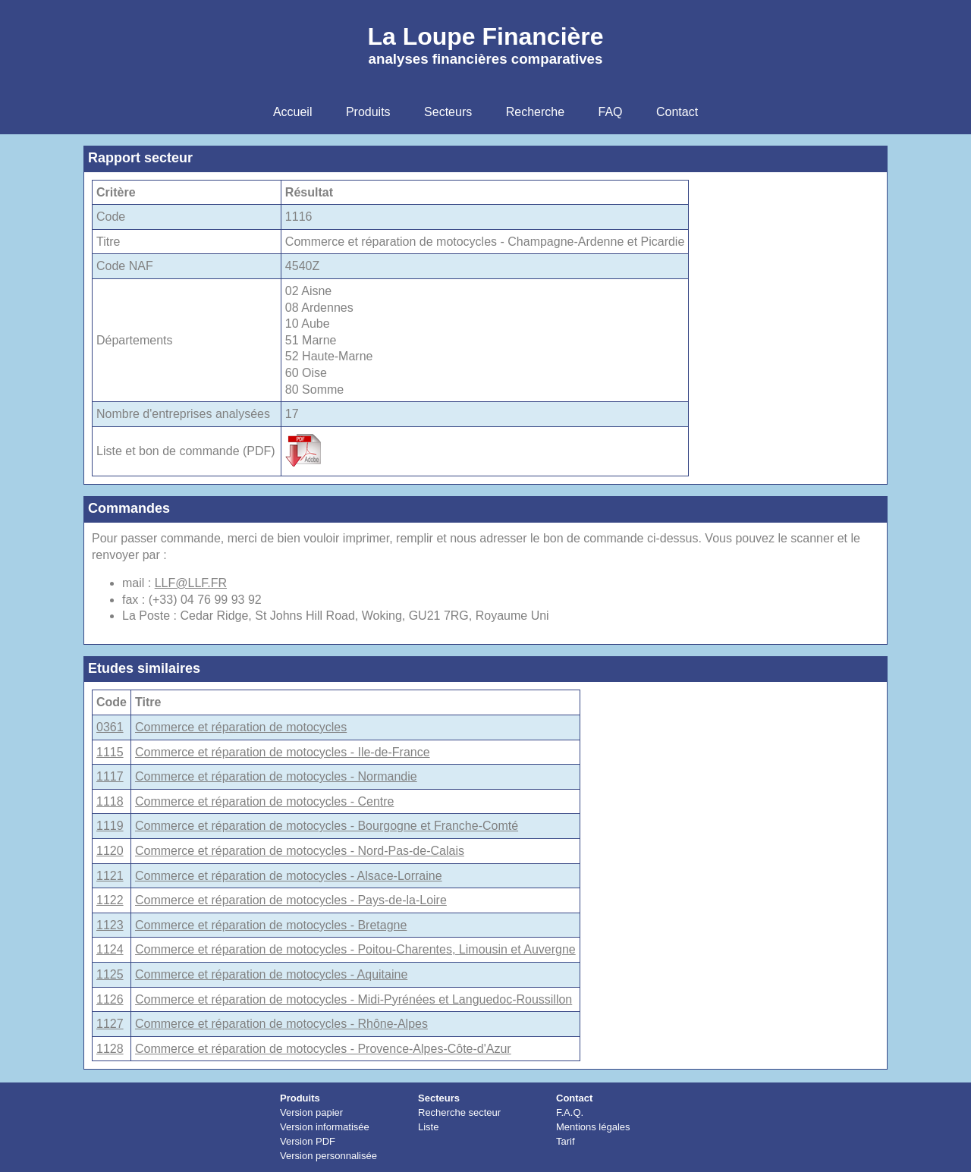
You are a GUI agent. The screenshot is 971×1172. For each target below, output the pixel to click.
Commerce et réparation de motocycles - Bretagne (271, 925)
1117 (110, 776)
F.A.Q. (569, 1112)
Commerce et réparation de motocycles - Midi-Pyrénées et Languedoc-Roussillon (353, 999)
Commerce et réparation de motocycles (241, 727)
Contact (574, 1098)
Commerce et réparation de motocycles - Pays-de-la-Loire (291, 900)
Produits (300, 1098)
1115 (110, 752)
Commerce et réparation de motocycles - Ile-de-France (282, 752)
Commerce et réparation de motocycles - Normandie (276, 776)
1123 (110, 925)
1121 (110, 875)
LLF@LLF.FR (191, 583)
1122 (110, 900)
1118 (110, 801)
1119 (110, 825)
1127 (110, 1023)
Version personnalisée (328, 1155)
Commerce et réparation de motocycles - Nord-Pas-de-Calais (299, 850)
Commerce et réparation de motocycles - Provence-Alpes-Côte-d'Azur (323, 1048)
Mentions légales (593, 1127)
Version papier (311, 1112)
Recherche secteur (459, 1112)
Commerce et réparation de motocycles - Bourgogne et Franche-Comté (326, 825)
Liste (428, 1127)
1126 (110, 999)
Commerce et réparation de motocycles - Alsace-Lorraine (288, 875)
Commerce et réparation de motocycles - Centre (264, 801)
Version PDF (307, 1141)
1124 (110, 949)
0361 (110, 727)
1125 (110, 974)
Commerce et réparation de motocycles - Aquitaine (271, 974)
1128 (110, 1048)
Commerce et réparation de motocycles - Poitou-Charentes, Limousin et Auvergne (355, 949)
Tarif (565, 1141)
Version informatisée (324, 1127)
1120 (110, 850)
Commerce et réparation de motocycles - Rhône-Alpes (281, 1023)
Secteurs (439, 1098)
